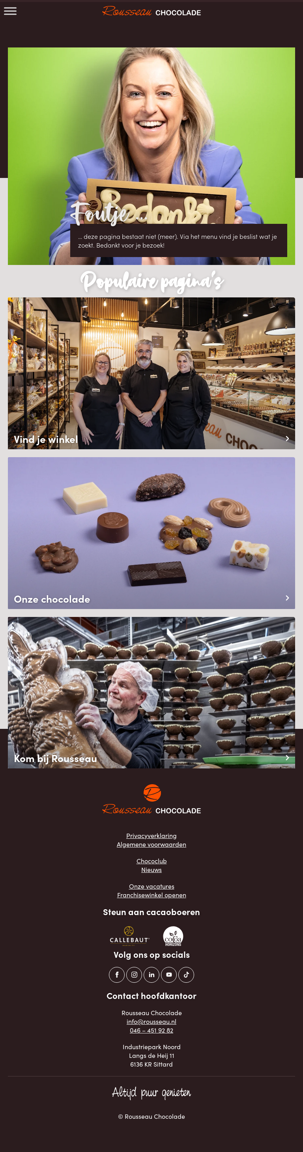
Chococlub (152, 860)
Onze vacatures (151, 885)
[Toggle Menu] (10, 11)
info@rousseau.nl (151, 1021)
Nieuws (151, 869)
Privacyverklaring (151, 835)
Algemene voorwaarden (151, 844)
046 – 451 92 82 (151, 1029)
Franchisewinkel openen (151, 894)
